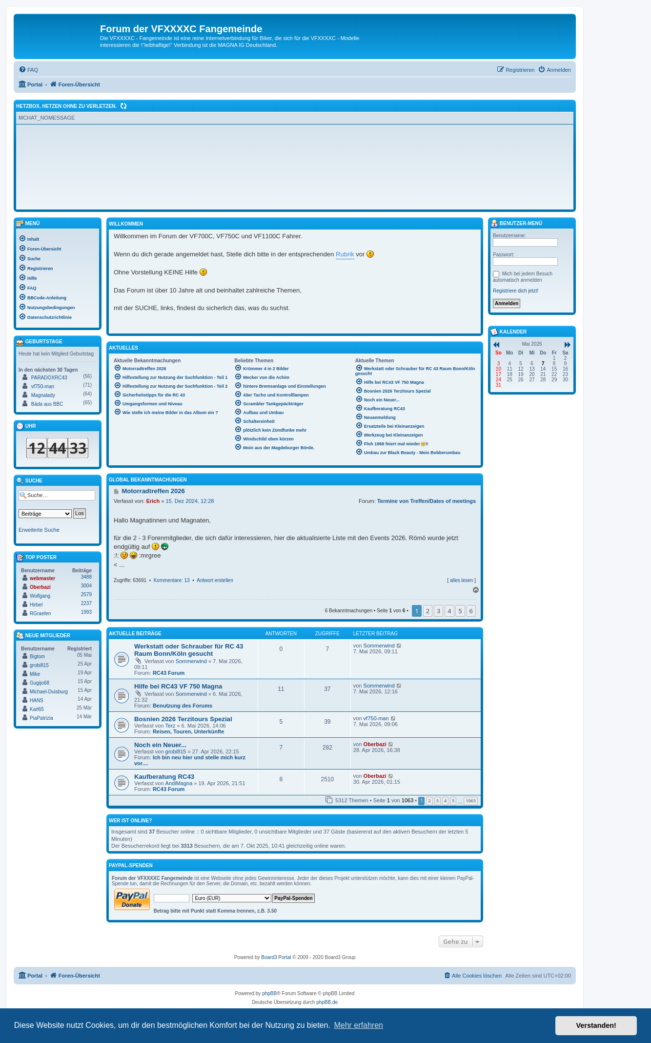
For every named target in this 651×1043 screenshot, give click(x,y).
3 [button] (438, 610)
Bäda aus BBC (47, 404)
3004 (86, 585)
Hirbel (36, 604)
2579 (86, 594)
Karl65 (37, 709)
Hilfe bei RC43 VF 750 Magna (178, 686)
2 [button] (427, 610)
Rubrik (345, 254)
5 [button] (460, 610)
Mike (35, 674)
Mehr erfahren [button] (358, 1025)
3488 (86, 577)
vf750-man (376, 718)
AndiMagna (179, 783)
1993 (86, 612)
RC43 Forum (168, 673)
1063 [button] (471, 800)
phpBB (269, 993)
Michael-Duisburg (49, 691)
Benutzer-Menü (516, 224)
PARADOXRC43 (49, 377)
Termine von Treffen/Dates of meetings (426, 501)
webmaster (42, 578)
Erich (153, 501)
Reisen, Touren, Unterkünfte (188, 731)
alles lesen (461, 580)
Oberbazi (375, 744)
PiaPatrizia (41, 718)
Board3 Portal (276, 957)
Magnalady (43, 395)
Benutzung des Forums (182, 706)
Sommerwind (191, 661)
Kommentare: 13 (172, 580)
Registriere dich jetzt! (515, 290)
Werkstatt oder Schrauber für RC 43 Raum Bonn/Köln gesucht (188, 650)
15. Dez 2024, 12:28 (189, 501)
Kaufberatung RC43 (164, 776)
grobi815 (175, 751)
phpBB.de (327, 1002)
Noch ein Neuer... (160, 745)
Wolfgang (40, 596)
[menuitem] (28, 70)
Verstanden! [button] (596, 1025)
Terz (170, 726)
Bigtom (37, 656)
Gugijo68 (39, 683)
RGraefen (40, 613)
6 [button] (471, 610)
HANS (36, 700)
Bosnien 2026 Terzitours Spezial (183, 719)
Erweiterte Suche (39, 530)
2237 (86, 603)
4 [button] (449, 610)
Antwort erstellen (215, 580)
